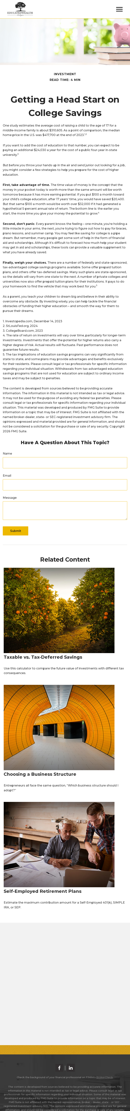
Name (7, 453)
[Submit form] (15, 530)
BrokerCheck (104, 1077)
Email (7, 475)
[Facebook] (59, 1068)
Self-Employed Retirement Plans (42, 891)
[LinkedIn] (71, 1068)
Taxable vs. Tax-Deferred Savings (43, 657)
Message (10, 497)
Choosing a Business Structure (40, 774)
